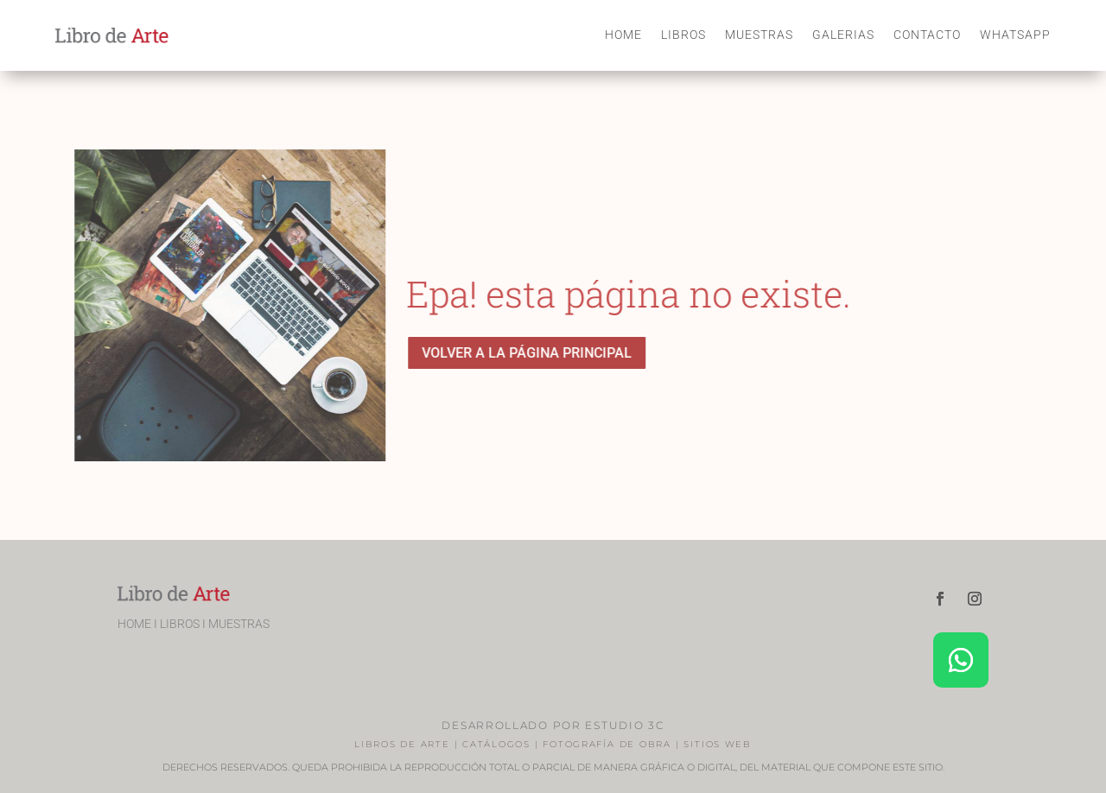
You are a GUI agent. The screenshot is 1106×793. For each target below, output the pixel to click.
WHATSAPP (1015, 34)
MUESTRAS (759, 34)
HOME (623, 34)
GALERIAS (843, 34)
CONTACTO (927, 34)
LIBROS (683, 34)
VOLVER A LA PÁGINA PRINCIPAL (529, 353)
